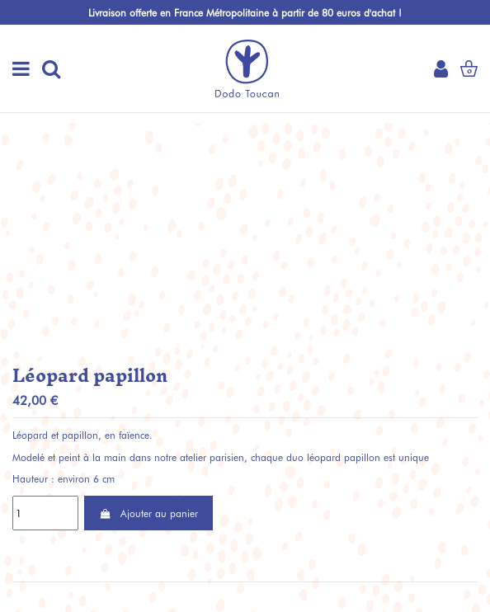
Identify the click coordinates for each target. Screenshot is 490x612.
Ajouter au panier (148, 513)
